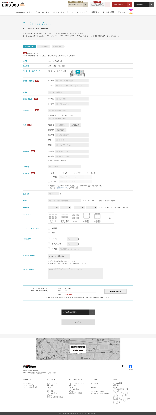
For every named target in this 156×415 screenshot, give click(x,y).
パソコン (55, 239)
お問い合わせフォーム (75, 4)
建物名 (50, 145)
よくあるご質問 (104, 12)
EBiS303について (23, 12)
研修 (79, 173)
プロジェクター (57, 244)
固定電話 (51, 151)
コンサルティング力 (28, 385)
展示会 (93, 173)
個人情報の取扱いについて (120, 399)
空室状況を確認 (118, 4)
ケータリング (79, 12)
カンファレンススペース (60, 12)
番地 (49, 140)
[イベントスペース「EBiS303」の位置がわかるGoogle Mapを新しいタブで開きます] (78, 349)
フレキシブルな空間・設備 (30, 387)
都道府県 (51, 130)
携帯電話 (51, 156)
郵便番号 (51, 125)
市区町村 (51, 135)
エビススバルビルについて (120, 393)
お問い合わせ (116, 385)
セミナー (67, 173)
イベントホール (40, 12)
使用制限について (61, 188)
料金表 (49, 387)
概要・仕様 (50, 385)
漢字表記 (51, 80)
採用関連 (54, 177)
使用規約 (49, 395)
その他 (53, 181)
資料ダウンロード (118, 397)
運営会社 (115, 403)
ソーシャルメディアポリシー (121, 401)
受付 (53, 233)
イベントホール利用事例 (97, 391)
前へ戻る (78, 322)
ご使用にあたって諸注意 (75, 393)
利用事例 (90, 12)
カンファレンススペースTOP (77, 383)
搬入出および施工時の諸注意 (55, 397)
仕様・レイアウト (74, 385)
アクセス (115, 12)
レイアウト (50, 389)
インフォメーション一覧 (120, 395)
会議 (52, 173)
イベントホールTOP (52, 383)
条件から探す (140, 4)
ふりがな (51, 85)
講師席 (54, 228)
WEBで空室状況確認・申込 (120, 389)
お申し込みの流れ (52, 393)
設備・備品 (50, 391)
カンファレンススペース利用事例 (100, 393)
